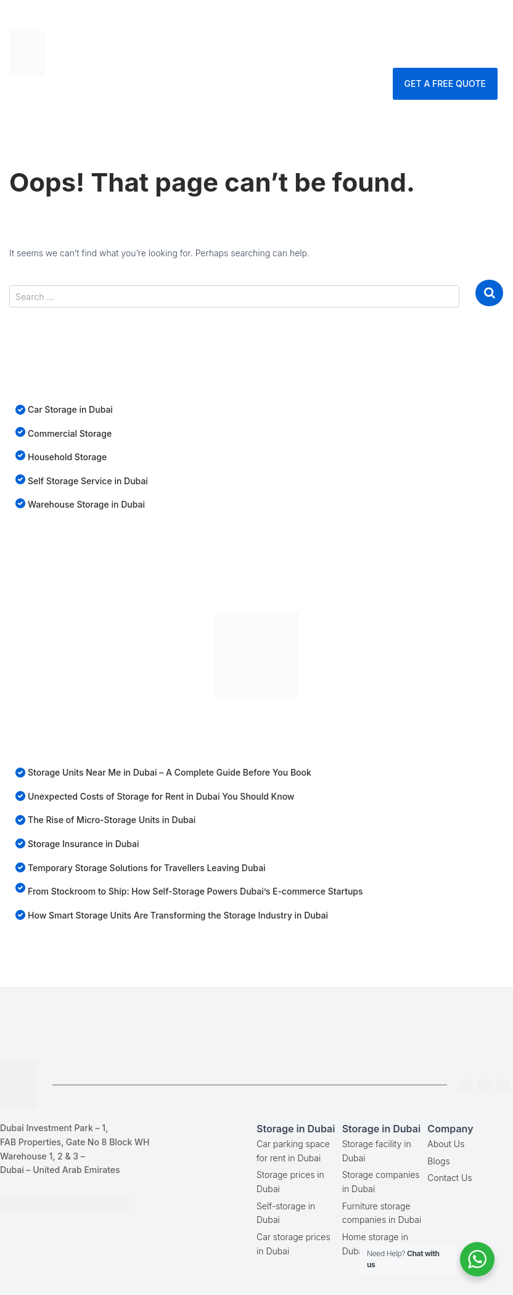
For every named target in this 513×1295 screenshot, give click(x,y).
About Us (445, 1144)
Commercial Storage (70, 433)
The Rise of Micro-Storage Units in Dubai (111, 819)
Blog (476, 21)
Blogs (438, 1161)
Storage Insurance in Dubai (83, 843)
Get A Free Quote (445, 83)
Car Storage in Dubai (70, 409)
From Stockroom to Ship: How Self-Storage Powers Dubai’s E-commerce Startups (195, 891)
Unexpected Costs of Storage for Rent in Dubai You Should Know (161, 796)
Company (286, 52)
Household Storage (67, 457)
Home (231, 21)
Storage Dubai (314, 21)
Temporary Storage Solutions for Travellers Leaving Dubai (147, 868)
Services (409, 21)
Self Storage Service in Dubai (88, 481)
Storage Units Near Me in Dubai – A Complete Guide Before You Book (169, 772)
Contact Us (367, 52)
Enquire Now (457, 52)
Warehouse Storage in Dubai (86, 504)
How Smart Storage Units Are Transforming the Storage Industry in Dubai (178, 915)
